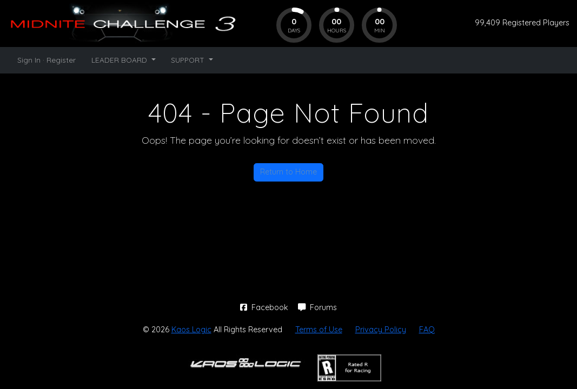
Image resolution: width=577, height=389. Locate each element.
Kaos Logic (191, 329)
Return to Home (288, 172)
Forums (317, 307)
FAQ (427, 329)
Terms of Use (318, 329)
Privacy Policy (380, 329)
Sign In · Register (46, 59)
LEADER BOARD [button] (120, 59)
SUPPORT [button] (189, 59)
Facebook (265, 307)
